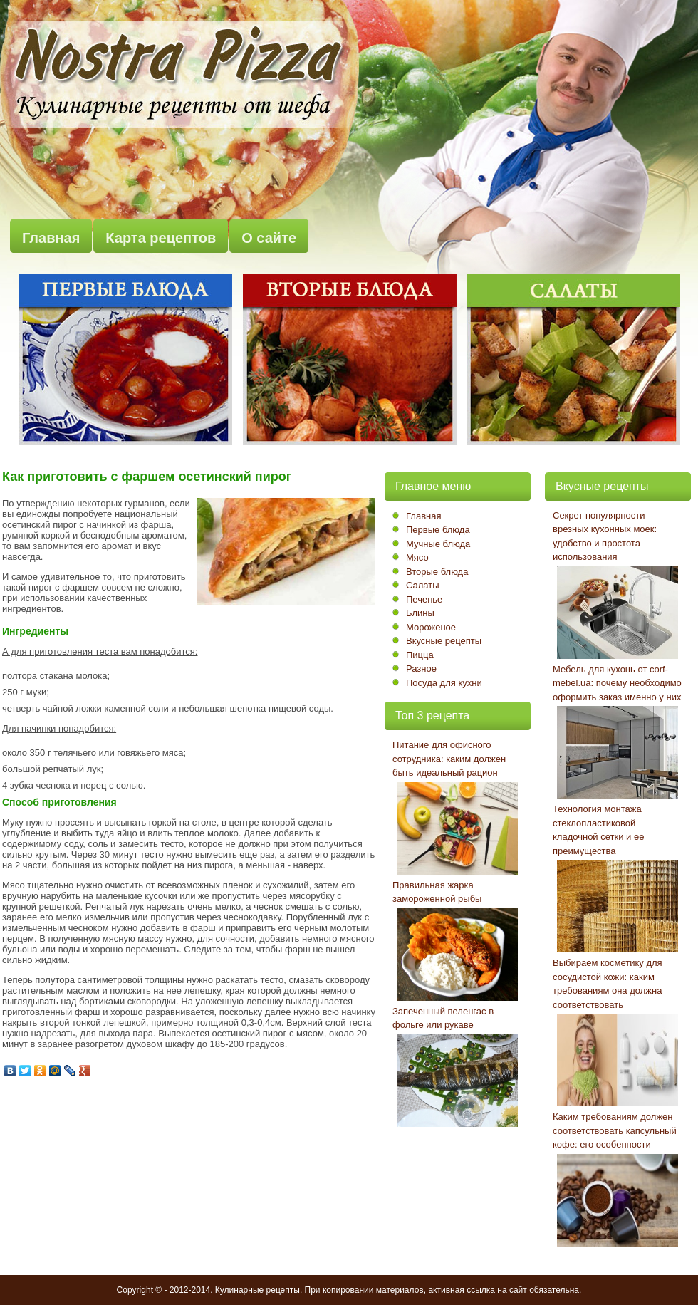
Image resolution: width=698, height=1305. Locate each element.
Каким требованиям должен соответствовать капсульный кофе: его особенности (615, 1130)
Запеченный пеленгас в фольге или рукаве (443, 1018)
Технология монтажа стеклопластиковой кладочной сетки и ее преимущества (598, 830)
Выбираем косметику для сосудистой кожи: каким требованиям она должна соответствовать (607, 983)
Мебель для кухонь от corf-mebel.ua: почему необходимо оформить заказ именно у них (617, 683)
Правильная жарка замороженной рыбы (436, 892)
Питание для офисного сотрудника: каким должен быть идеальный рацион (449, 758)
